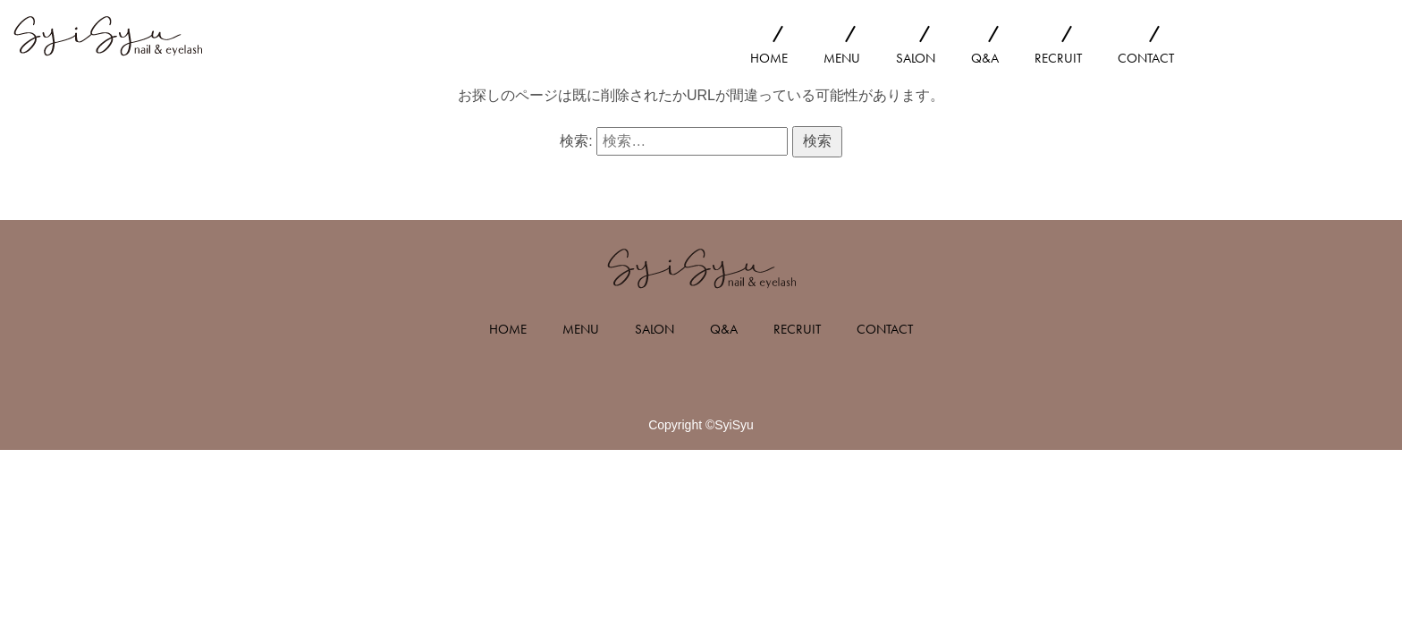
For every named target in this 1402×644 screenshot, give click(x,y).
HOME (769, 58)
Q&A (985, 58)
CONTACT (1146, 58)
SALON (915, 58)
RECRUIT (1058, 58)
